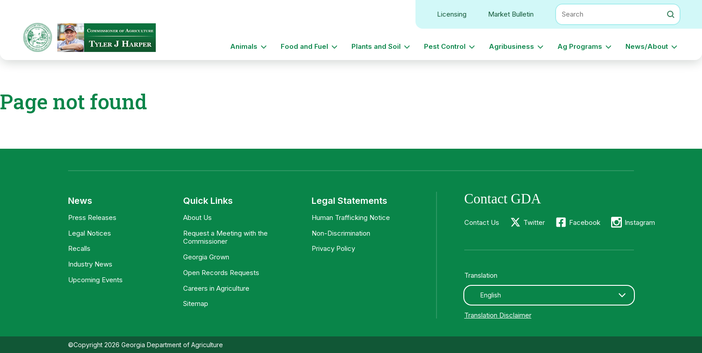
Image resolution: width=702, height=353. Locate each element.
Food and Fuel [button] (304, 46)
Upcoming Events (95, 280)
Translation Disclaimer (497, 315)
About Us (197, 217)
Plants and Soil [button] (376, 46)
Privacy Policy (333, 248)
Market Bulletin (511, 14)
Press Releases (92, 217)
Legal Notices (89, 233)
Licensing (452, 14)
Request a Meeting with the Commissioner (225, 237)
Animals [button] (243, 46)
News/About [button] (646, 46)
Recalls (79, 248)
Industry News (90, 264)
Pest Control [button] (445, 46)
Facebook (584, 222)
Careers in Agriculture (216, 288)
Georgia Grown (206, 257)
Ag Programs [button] (579, 46)
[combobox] (549, 295)
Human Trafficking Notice (351, 217)
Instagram (640, 222)
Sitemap (195, 303)
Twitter (534, 222)
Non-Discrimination (341, 233)
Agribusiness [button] (511, 46)
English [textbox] (490, 295)
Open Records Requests (221, 272)
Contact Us (481, 222)
